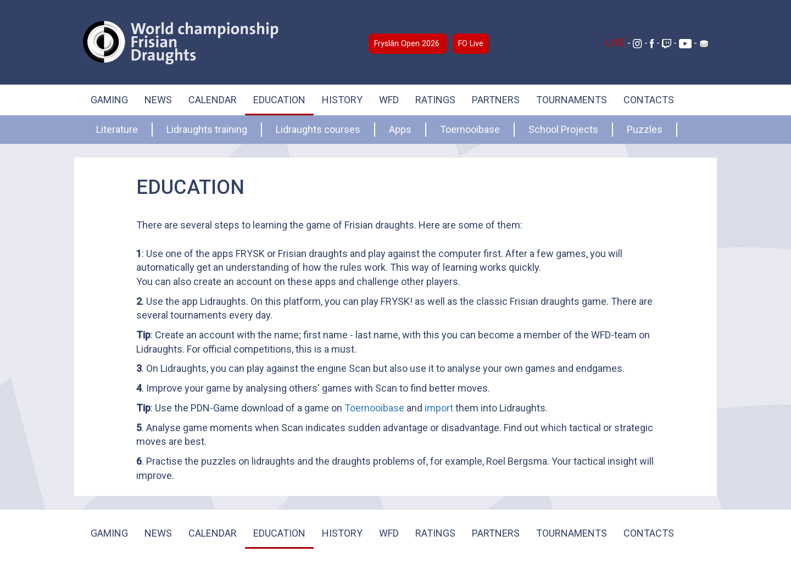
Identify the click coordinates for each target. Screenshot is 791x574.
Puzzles (644, 129)
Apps (400, 129)
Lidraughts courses (318, 129)
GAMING (109, 99)
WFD (389, 99)
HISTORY (342, 99)
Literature (117, 129)
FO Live (470, 43)
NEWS (158, 99)
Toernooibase (470, 129)
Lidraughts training (206, 129)
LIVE (616, 42)
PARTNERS (496, 99)
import (439, 408)
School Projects (563, 129)
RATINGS (435, 99)
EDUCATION (279, 99)
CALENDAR (212, 99)
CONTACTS (648, 99)
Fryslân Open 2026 (408, 43)
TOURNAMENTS (571, 99)
